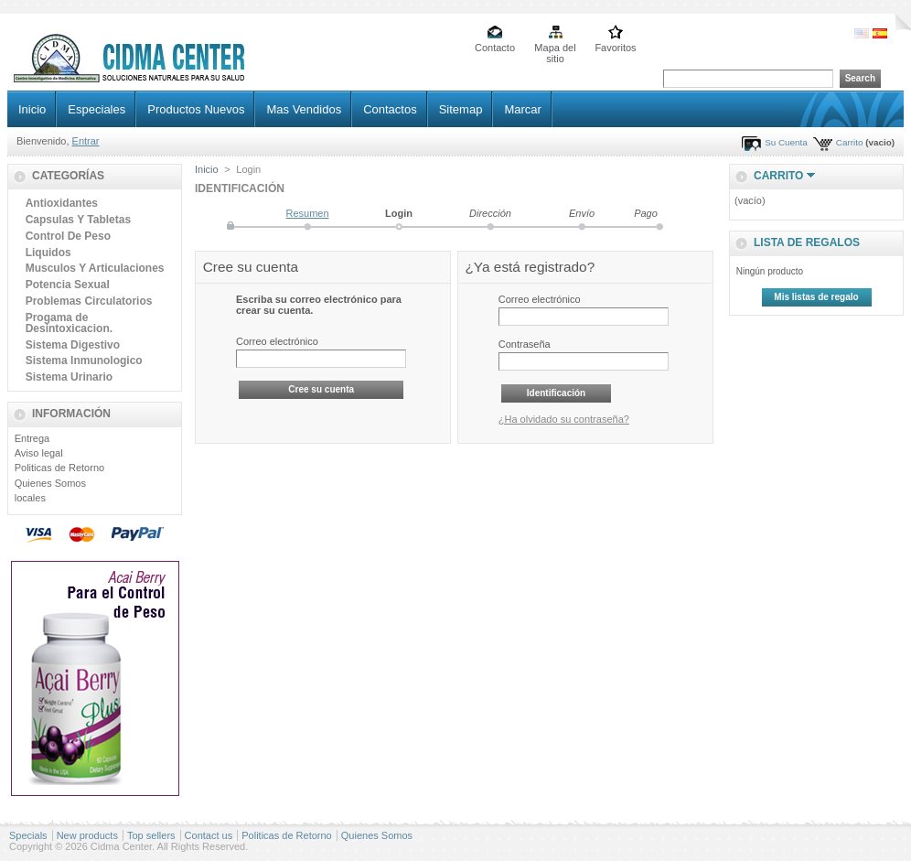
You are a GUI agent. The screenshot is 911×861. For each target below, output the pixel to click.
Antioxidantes (62, 203)
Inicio (32, 109)
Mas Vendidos (303, 109)
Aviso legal (39, 452)
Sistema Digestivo (73, 345)
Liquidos (48, 252)
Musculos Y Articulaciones (95, 268)
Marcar (522, 109)
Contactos (390, 109)
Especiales (96, 109)
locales (30, 497)
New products (87, 835)
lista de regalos (807, 242)
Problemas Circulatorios (89, 301)
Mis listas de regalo (816, 297)
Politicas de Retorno (59, 467)
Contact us (209, 835)
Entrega (32, 438)
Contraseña (524, 344)
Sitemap (461, 109)
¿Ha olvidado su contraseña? (563, 419)
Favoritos (615, 47)
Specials (28, 835)
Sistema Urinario (69, 377)
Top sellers (151, 835)
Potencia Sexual (68, 284)
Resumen (306, 213)
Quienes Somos (50, 483)
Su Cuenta (786, 142)
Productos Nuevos (195, 109)
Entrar (86, 140)
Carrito (849, 142)
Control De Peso (68, 236)
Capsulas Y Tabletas (78, 219)
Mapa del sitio (554, 49)
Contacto (495, 47)
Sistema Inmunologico (84, 360)
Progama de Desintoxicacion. (69, 323)
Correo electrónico (277, 341)
